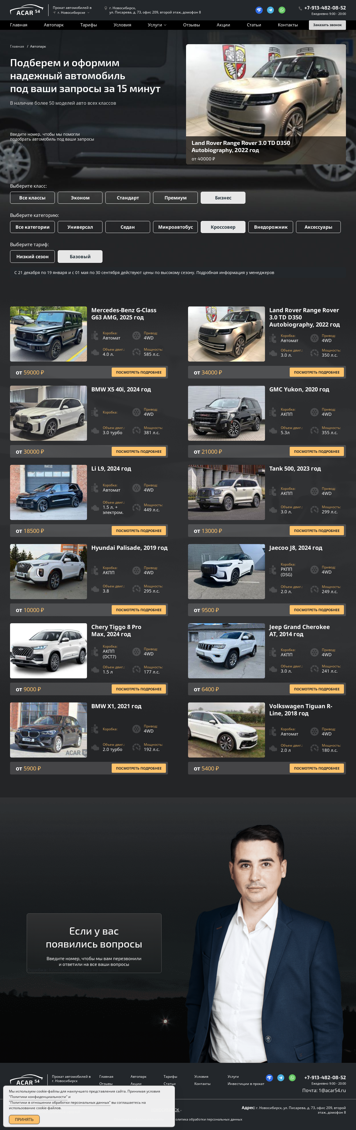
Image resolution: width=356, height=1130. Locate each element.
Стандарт (128, 198)
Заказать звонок (327, 24)
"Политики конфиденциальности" (38, 1103)
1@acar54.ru (332, 1090)
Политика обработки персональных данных (207, 1119)
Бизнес (223, 198)
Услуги (155, 25)
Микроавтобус (175, 227)
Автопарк (54, 25)
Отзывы (191, 25)
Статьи (254, 25)
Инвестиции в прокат (246, 1084)
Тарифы (88, 25)
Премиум (176, 198)
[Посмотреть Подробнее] (89, 342)
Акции (223, 25)
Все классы (32, 198)
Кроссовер (223, 227)
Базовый (80, 256)
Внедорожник (271, 227)
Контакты (288, 25)
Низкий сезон (32, 256)
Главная (18, 25)
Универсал (80, 227)
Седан (128, 227)
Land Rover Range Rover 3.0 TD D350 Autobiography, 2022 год (241, 146)
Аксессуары (318, 227)
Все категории (33, 227)
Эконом (80, 198)
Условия (122, 25)
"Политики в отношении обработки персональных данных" (60, 1108)
